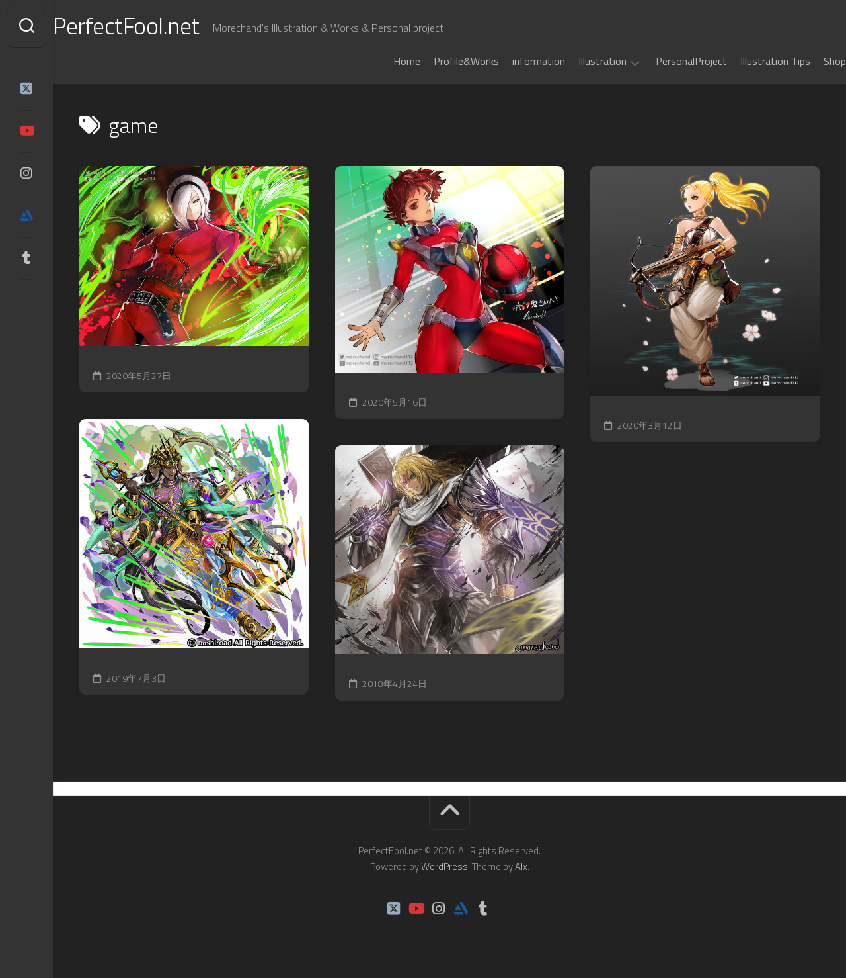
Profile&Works (440, 60)
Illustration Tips (749, 60)
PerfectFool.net (154, 27)
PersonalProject (665, 60)
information (512, 60)
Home (380, 60)
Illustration (576, 61)
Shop (808, 60)
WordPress (444, 866)
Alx (521, 866)
